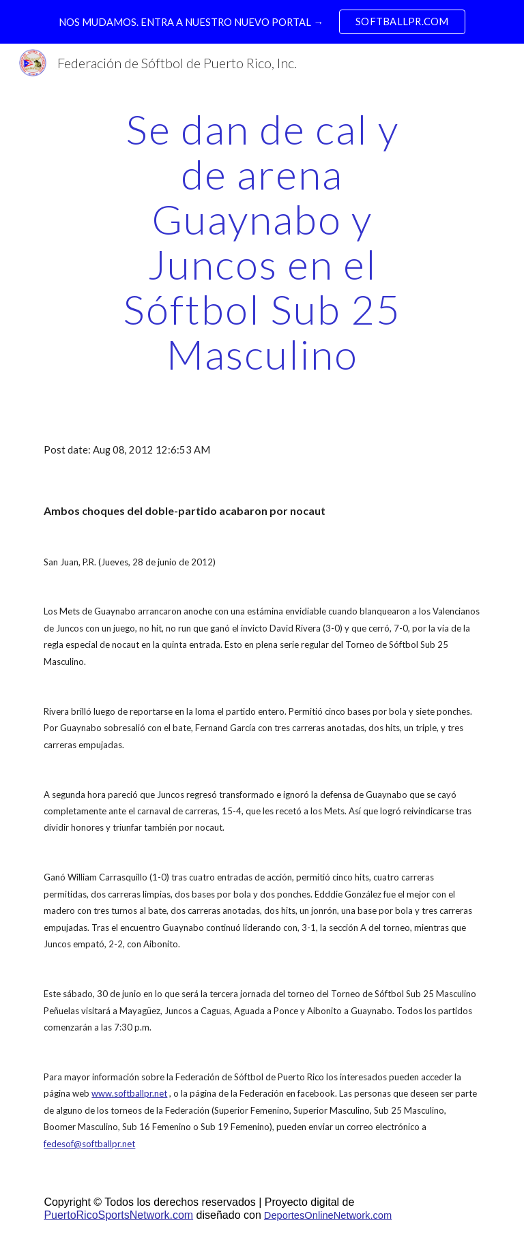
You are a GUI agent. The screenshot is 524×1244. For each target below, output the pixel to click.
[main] (262, 241)
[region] (262, 22)
